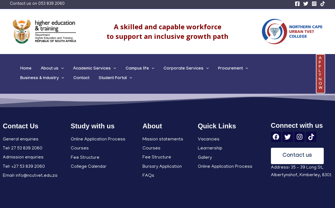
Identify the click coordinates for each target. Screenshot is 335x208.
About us (46, 67)
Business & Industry (255, 67)
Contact (291, 67)
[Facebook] (297, 3)
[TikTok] (322, 3)
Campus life (126, 67)
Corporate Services (169, 67)
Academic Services (85, 67)
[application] (55, 67)
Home (24, 67)
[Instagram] (314, 3)
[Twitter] (305, 3)
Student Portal (35, 80)
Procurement (213, 67)
